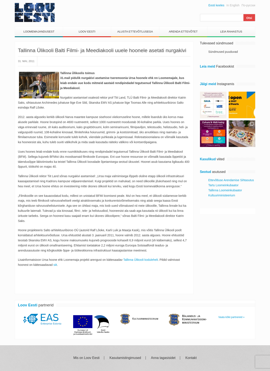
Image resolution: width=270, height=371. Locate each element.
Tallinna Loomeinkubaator (225, 190)
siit (55, 264)
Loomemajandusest (38, 31)
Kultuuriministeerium (221, 195)
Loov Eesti (87, 31)
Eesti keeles (216, 5)
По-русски (248, 5)
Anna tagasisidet (163, 358)
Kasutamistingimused (125, 358)
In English (233, 5)
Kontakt (191, 358)
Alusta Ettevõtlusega (135, 31)
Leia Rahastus (231, 31)
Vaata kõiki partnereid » (231, 317)
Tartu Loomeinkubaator (223, 185)
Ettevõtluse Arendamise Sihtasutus (231, 180)
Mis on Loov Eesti (86, 358)
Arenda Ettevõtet (183, 31)
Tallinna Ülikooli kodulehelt (140, 259)
